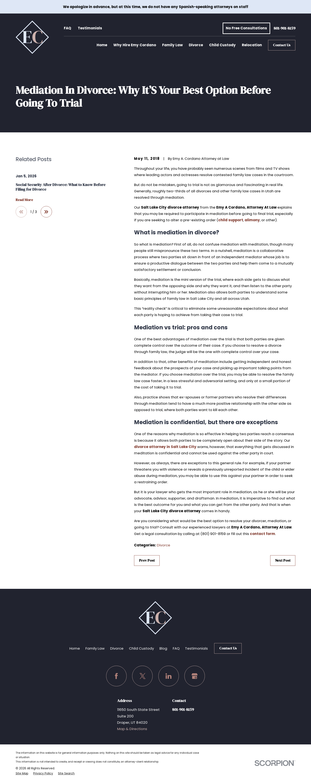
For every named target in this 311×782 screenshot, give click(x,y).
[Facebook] (116, 676)
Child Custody (141, 648)
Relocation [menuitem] (252, 45)
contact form (262, 533)
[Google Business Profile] (194, 676)
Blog (163, 648)
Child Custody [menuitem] (222, 45)
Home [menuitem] (102, 45)
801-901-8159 (284, 28)
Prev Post (147, 560)
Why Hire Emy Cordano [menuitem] (134, 45)
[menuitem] (22, 773)
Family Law (95, 648)
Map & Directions (132, 728)
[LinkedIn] (168, 676)
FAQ (67, 28)
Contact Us (281, 45)
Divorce (163, 545)
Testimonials (90, 28)
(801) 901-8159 (213, 533)
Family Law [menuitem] (172, 45)
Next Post (282, 560)
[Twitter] (142, 676)
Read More (24, 200)
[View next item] (46, 211)
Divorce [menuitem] (196, 45)
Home (74, 648)
